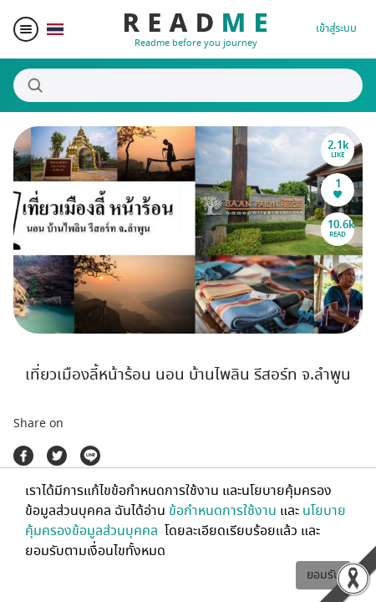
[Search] (188, 85)
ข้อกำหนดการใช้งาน (223, 511)
